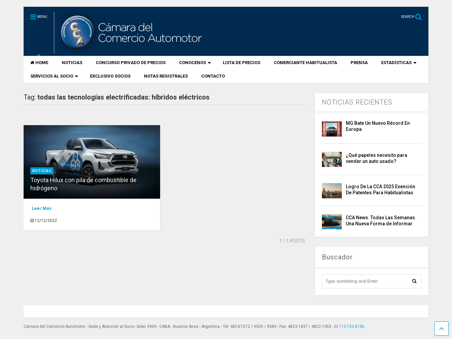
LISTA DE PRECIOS (241, 62)
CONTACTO (213, 76)
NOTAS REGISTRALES (166, 76)
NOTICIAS (72, 62)
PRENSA (359, 62)
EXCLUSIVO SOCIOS (110, 76)
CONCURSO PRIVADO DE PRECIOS (130, 62)
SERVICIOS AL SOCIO (54, 76)
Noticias (42, 171)
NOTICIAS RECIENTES (357, 102)
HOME (39, 62)
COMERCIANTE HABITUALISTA (305, 62)
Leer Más (42, 208)
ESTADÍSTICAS (399, 62)
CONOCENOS (195, 62)
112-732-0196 (351, 326)
